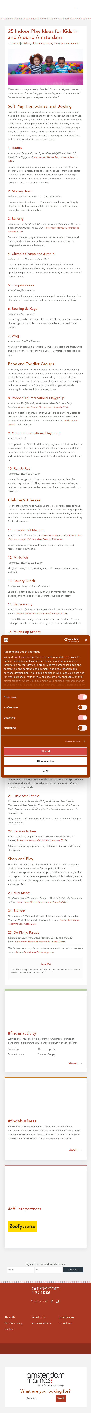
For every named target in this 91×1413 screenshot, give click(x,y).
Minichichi (21, 557)
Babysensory (23, 604)
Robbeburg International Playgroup (38, 398)
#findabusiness (22, 1121)
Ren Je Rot (22, 468)
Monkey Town (22, 191)
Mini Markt (22, 893)
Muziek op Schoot (27, 632)
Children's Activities (42, 43)
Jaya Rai (15, 43)
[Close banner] (86, 640)
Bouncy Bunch (24, 581)
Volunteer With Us (41, 1323)
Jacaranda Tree (25, 831)
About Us (10, 1317)
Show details (73, 741)
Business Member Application (56, 1139)
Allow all (46, 751)
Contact (9, 1329)
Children (25, 43)
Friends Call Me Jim (28, 530)
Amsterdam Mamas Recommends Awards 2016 (43, 407)
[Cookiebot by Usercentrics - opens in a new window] (64, 640)
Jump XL (49, 254)
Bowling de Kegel (25, 309)
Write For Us (38, 1317)
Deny (46, 770)
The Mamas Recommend (66, 43)
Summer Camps (46, 1054)
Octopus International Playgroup (36, 433)
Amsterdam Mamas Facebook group (34, 952)
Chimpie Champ (24, 254)
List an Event (65, 1323)
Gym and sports (46, 1049)
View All (75, 1063)
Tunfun (17, 148)
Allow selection (45, 761)
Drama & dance (16, 1054)
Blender (19, 911)
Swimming (13, 1049)
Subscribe (73, 1270)
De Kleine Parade (26, 932)
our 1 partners (22, 656)
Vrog (15, 336)
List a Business (66, 1317)
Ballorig (17, 219)
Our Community (14, 1323)
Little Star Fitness (26, 796)
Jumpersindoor (23, 285)
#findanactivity (22, 1033)
